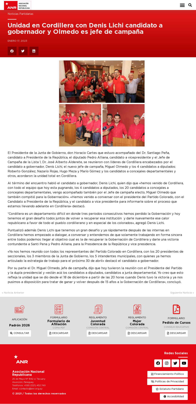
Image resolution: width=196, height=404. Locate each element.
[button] (182, 5)
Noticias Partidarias (20, 14)
